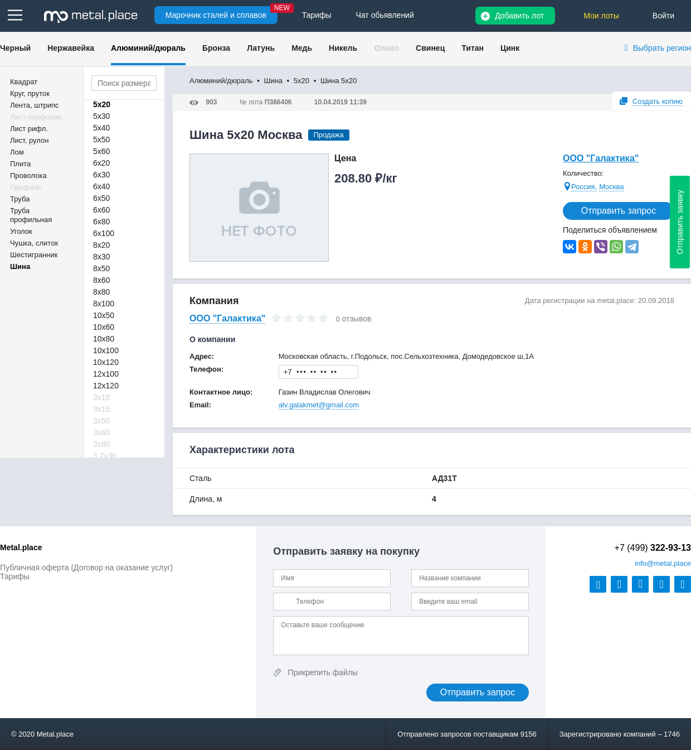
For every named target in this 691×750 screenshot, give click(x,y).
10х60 (103, 327)
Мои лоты (601, 15)
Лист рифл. (29, 128)
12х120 (106, 385)
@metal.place (663, 563)
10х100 (106, 350)
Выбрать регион (662, 48)
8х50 (101, 268)
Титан (472, 48)
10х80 (103, 338)
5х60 (101, 151)
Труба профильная (31, 215)
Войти (663, 15)
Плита (20, 164)
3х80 (101, 444)
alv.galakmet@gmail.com (319, 405)
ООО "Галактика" (601, 158)
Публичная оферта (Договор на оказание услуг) (86, 567)
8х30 (101, 256)
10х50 (103, 315)
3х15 (101, 409)
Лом (17, 152)
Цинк (509, 48)
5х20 (101, 104)
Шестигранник (33, 255)
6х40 (101, 186)
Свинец (430, 48)
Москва (611, 186)
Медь (301, 48)
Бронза (216, 48)
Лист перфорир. (37, 117)
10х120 (106, 362)
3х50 (101, 420)
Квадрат (23, 82)
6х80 (101, 221)
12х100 (106, 373)
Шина (20, 266)
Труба (20, 199)
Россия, (584, 186)
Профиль (25, 187)
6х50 (101, 198)
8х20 (101, 245)
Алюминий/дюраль (148, 48)
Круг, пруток (30, 93)
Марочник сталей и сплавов (216, 15)
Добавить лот (519, 15)
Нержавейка (70, 48)
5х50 (101, 139)
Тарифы (15, 576)
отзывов (357, 318)
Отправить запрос (618, 210)
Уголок (21, 231)
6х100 (103, 233)
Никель (343, 48)
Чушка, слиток (34, 243)
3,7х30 (104, 455)
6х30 (101, 174)
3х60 (101, 432)
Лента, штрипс (34, 105)
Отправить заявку (679, 222)
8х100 (103, 303)
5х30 (101, 116)
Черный (15, 48)
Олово (386, 48)
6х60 (101, 209)
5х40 (101, 127)
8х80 (101, 291)
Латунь (261, 48)
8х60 (101, 280)
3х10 (101, 397)
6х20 (101, 162)
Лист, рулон (29, 140)
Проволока (28, 175)
